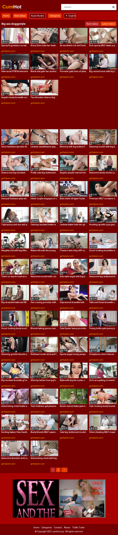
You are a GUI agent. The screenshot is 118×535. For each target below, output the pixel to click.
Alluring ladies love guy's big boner (44, 380)
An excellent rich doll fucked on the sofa (74, 45)
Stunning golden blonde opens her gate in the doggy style (15, 354)
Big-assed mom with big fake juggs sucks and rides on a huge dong (103, 71)
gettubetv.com (8, 51)
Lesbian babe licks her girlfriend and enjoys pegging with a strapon (74, 224)
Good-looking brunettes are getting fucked (103, 250)
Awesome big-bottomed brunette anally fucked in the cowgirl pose (103, 276)
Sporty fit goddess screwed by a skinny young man (15, 45)
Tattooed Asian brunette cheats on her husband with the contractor (103, 302)
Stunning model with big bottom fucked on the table (103, 146)
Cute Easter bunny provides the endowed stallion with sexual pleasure (74, 328)
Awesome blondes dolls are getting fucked (15, 458)
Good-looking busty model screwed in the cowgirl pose (15, 328)
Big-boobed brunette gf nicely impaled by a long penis (15, 380)
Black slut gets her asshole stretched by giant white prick (44, 71)
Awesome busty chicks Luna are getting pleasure (103, 172)
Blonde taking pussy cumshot (44, 328)
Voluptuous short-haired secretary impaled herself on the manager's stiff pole (103, 354)
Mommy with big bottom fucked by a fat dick (74, 146)
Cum (10, 6)
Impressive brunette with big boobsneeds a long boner (74, 302)
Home (6, 16)
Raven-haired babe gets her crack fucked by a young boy (74, 406)
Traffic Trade (78, 527)
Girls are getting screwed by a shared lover (103, 380)
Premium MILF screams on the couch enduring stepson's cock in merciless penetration (103, 198)
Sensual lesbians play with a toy (15, 198)
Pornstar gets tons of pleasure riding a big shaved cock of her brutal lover (74, 71)
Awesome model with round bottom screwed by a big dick (44, 276)
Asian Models (37, 16)
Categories (54, 16)
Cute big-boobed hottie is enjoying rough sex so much (44, 224)
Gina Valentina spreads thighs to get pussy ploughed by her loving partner (15, 146)
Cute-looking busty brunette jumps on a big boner (103, 406)
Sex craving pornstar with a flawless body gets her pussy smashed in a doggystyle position (44, 302)
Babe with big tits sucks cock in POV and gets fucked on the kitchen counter (74, 380)
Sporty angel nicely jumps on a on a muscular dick (74, 354)
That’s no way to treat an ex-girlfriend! (15, 276)
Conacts (58, 527)
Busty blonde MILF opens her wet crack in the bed (44, 432)
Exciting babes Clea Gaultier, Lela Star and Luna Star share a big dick (15, 432)
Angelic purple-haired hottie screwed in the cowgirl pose (74, 172)
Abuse (67, 527)
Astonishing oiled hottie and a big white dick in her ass (15, 406)
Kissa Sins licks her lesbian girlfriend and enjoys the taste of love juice (44, 45)
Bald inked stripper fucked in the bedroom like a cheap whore (74, 198)
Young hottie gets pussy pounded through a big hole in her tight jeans (103, 328)
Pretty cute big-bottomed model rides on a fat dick (44, 172)
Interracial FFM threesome (14, 71)
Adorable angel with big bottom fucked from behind (74, 276)
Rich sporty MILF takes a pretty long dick (103, 45)
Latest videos (108, 24)
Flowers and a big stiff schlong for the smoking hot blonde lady (74, 250)
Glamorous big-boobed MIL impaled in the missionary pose (15, 172)
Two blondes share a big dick (44, 97)
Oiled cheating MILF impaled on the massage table (103, 432)
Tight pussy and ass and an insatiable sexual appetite (15, 224)
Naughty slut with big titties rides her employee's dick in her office (15, 250)
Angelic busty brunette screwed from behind (15, 97)
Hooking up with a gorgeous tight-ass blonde (103, 224)
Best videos (20, 16)
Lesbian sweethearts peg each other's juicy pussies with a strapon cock (44, 146)
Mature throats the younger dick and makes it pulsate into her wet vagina (44, 250)
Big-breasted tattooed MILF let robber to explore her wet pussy (15, 302)
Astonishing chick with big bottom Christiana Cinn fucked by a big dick (44, 458)
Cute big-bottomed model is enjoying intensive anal (74, 432)
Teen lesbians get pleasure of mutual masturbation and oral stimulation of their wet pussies (44, 406)
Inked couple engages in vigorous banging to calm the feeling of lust (44, 198)
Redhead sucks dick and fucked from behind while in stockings (44, 354)
